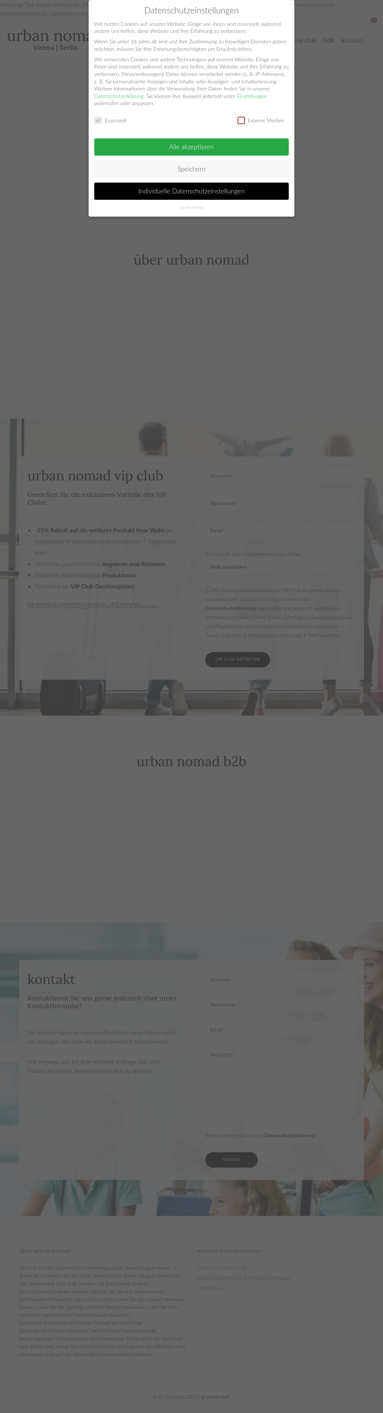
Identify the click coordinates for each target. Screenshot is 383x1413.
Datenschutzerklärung (119, 96)
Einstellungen (252, 96)
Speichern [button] (192, 169)
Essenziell (110, 120)
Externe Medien (261, 120)
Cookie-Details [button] (191, 207)
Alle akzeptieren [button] (191, 147)
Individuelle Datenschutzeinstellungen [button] (191, 191)
